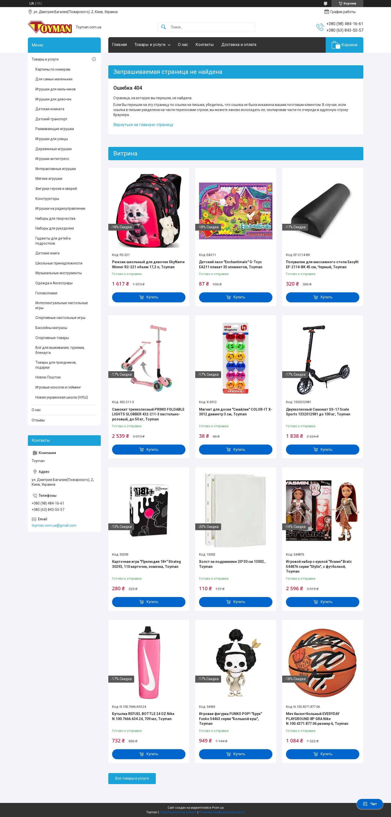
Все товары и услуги (132, 778)
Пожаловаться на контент (178, 812)
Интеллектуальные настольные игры (61, 305)
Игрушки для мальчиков (55, 89)
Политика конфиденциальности (222, 812)
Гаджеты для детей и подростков (53, 240)
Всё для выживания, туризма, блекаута (60, 350)
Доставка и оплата (238, 44)
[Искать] (163, 27)
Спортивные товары (52, 338)
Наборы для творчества (55, 218)
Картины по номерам (52, 69)
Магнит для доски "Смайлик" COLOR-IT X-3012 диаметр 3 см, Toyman (235, 411)
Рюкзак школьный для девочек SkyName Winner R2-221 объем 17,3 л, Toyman (148, 264)
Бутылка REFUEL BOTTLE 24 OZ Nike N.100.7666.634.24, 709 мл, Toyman (143, 716)
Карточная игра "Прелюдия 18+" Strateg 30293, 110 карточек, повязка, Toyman (146, 564)
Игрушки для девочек (53, 99)
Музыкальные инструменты (58, 273)
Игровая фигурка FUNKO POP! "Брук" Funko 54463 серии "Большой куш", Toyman (230, 719)
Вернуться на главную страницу (143, 124)
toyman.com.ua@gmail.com (54, 525)
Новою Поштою (48, 377)
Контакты (205, 44)
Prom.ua (218, 807)
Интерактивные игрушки (55, 169)
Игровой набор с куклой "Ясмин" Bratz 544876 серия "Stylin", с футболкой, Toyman (319, 566)
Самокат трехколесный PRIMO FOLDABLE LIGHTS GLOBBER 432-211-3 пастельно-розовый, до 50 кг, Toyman (148, 414)
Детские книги (47, 253)
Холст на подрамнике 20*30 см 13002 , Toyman (232, 564)
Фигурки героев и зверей (56, 189)
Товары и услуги (149, 44)
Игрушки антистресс (52, 159)
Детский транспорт (51, 119)
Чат (370, 804)
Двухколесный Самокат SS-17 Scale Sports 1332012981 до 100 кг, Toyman (318, 411)
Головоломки (46, 293)
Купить (152, 297)
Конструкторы (47, 199)
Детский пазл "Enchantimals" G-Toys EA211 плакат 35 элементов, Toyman (230, 264)
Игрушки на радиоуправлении (60, 208)
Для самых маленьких (54, 79)
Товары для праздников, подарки (55, 364)
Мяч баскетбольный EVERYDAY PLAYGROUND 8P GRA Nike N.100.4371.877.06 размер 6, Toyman (317, 719)
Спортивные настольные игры (60, 318)
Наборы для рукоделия (54, 228)
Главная (119, 44)
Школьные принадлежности (58, 263)
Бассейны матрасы (51, 328)
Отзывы (38, 420)
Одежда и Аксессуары (54, 283)
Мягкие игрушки (48, 179)
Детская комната (49, 109)
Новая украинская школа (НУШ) (61, 397)
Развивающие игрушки (54, 129)
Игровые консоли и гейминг (58, 387)
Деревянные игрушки (53, 149)
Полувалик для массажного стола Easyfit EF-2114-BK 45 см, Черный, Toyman (322, 264)
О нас (183, 44)
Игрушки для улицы (51, 139)
